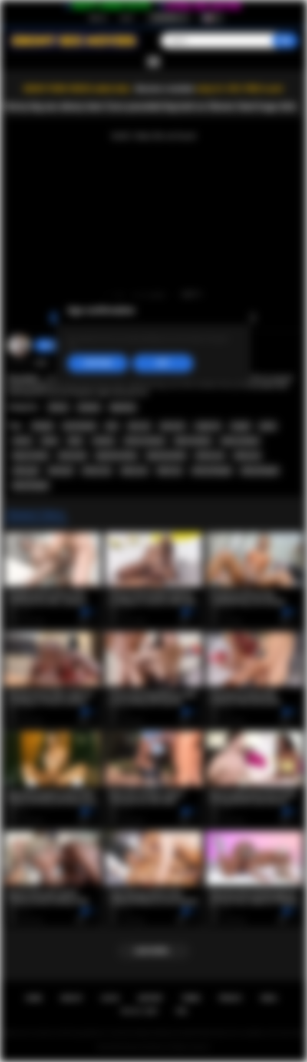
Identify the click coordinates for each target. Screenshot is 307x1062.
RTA (182, 1011)
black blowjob (30, 485)
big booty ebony (116, 455)
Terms (191, 998)
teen (111, 426)
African (58, 407)
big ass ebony (30, 455)
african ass (210, 455)
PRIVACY (230, 998)
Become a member (165, 89)
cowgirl (240, 426)
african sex (96, 471)
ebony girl (25, 471)
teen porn (173, 426)
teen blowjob (79, 426)
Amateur (89, 407)
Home (34, 998)
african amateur (144, 441)
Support (150, 998)
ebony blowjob (259, 471)
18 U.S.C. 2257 (139, 1011)
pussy (268, 426)
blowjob (42, 426)
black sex (169, 471)
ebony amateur (240, 441)
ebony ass (247, 455)
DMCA (269, 998)
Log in (126, 18)
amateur (103, 441)
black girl (61, 471)
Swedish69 (53, 345)
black (75, 441)
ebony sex (134, 471)
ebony (49, 441)
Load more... (153, 950)
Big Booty (123, 407)
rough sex (208, 426)
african (22, 441)
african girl (72, 455)
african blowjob (212, 471)
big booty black (166, 455)
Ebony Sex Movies (144, 1047)
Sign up (97, 18)
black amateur (192, 441)
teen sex (139, 426)
